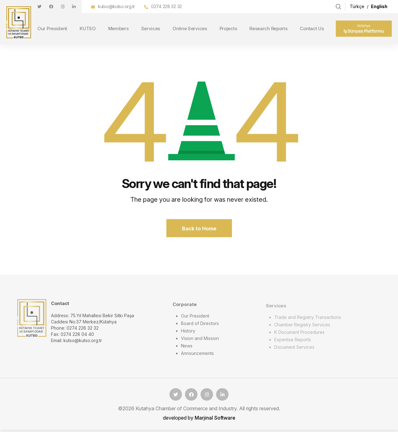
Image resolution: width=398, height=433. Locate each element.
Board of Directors (200, 326)
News (186, 349)
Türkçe (358, 6)
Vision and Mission (200, 341)
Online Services (190, 28)
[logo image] (31, 321)
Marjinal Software (215, 418)
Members (118, 28)
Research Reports (268, 28)
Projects (228, 28)
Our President (52, 28)
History (188, 334)
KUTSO (88, 28)
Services (150, 28)
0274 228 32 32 (166, 6)
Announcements (197, 356)
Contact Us (312, 28)
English (379, 6)
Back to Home (199, 228)
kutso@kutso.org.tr (116, 6)
